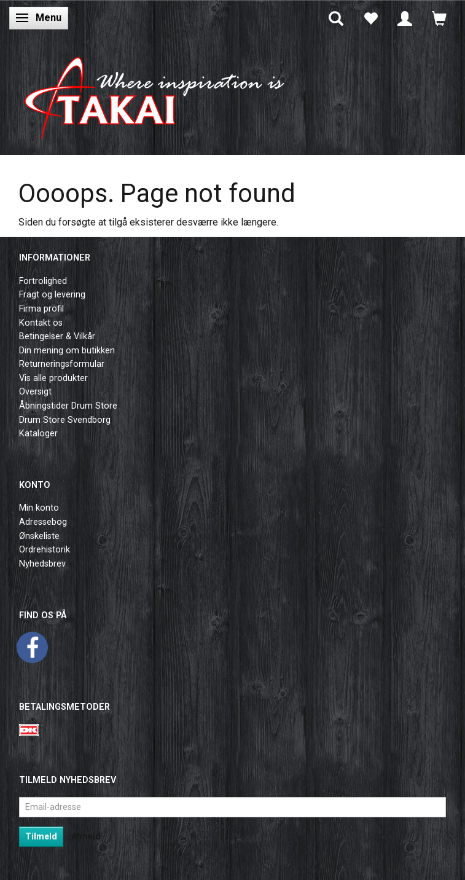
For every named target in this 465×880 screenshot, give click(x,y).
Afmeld (86, 836)
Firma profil (41, 309)
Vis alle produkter (53, 378)
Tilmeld (41, 836)
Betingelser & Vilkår (57, 336)
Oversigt (35, 392)
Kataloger (38, 433)
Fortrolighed (43, 281)
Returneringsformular (61, 364)
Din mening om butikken (67, 350)
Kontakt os (41, 323)
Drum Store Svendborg (65, 420)
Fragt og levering (52, 294)
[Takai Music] (162, 93)
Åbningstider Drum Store (68, 406)
